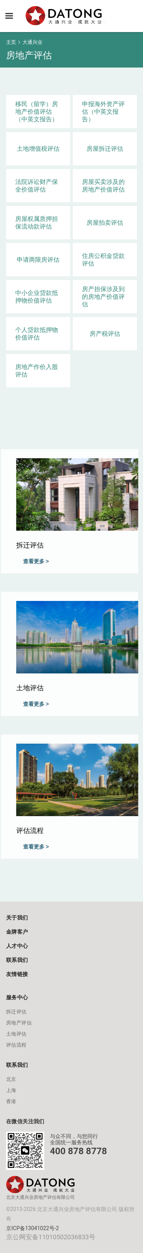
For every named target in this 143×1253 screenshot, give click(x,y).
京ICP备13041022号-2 (32, 1228)
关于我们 (17, 918)
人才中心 (17, 946)
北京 (11, 1079)
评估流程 (16, 1045)
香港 (11, 1101)
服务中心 (17, 997)
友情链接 (17, 974)
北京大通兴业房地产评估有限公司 (40, 1197)
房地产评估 (19, 1023)
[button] (9, 16)
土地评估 (16, 1034)
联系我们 (17, 960)
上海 (11, 1090)
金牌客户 (17, 932)
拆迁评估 (16, 1012)
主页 (11, 42)
